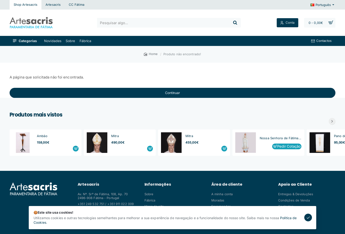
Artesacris (88, 184)
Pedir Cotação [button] (289, 146)
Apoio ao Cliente (295, 184)
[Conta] (287, 23)
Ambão (42, 136)
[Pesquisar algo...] (235, 23)
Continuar (172, 93)
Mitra (115, 136)
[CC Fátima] (76, 5)
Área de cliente (226, 184)
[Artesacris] (53, 5)
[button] (76, 148)
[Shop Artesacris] (25, 5)
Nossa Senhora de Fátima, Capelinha (280, 138)
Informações (157, 184)
